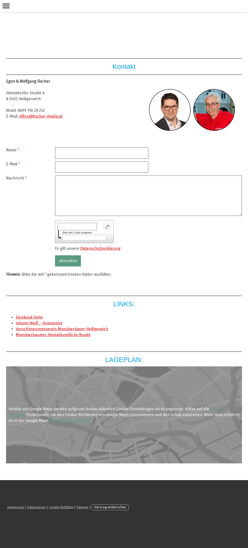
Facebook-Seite (29, 317)
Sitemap (82, 507)
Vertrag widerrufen (110, 507)
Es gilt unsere (88, 248)
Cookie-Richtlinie (61, 507)
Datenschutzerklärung (100, 248)
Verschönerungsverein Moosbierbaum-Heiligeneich (62, 329)
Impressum (15, 507)
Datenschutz (36, 507)
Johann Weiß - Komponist (39, 323)
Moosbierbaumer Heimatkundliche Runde (53, 334)
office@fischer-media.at (40, 116)
